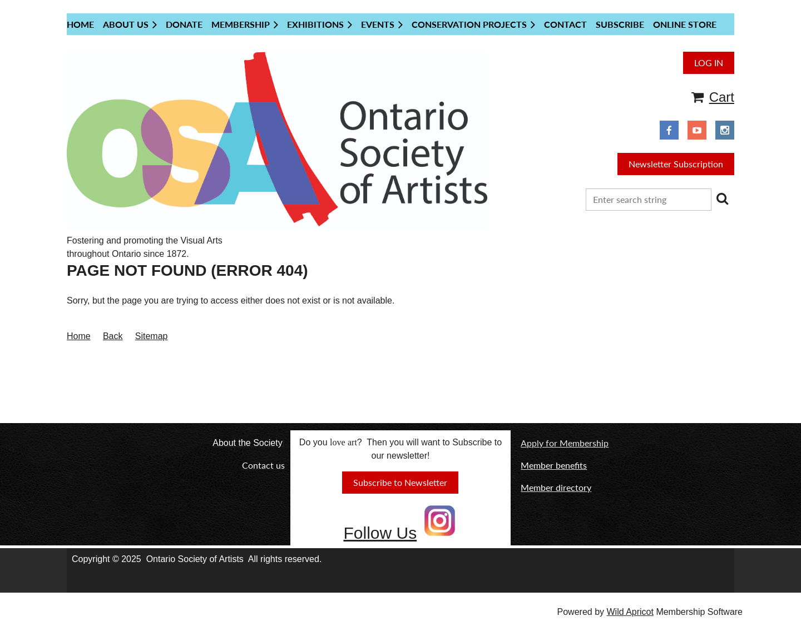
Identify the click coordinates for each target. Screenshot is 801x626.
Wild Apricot (629, 612)
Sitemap (151, 336)
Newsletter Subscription (676, 163)
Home (79, 336)
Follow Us (380, 533)
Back (113, 336)
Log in (708, 62)
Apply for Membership (565, 443)
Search (722, 198)
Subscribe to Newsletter (400, 482)
